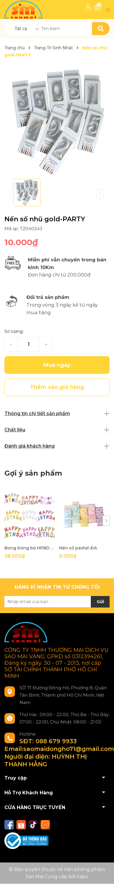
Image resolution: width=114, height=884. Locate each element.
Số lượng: (14, 331)
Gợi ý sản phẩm (33, 473)
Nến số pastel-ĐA (78, 548)
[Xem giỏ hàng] (97, 7)
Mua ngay (57, 365)
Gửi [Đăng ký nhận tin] (100, 601)
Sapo (82, 876)
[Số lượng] (28, 344)
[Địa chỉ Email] (57, 601)
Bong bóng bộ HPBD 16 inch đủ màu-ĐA (29, 548)
